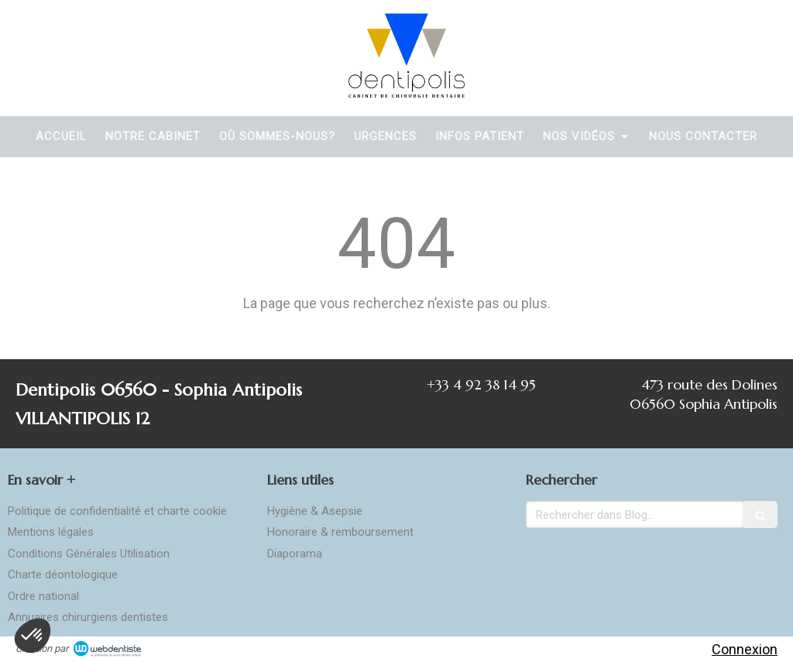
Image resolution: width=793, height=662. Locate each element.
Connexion (745, 649)
